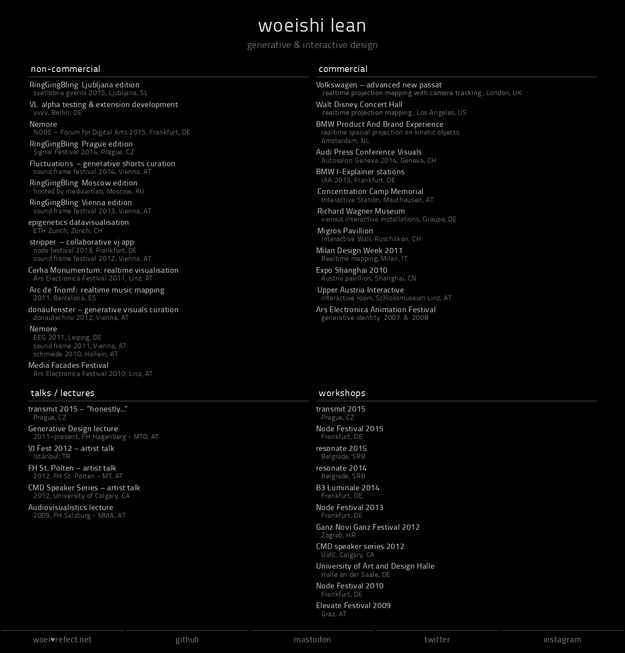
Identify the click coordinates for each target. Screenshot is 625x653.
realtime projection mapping (367, 112)
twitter (437, 639)
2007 (392, 317)
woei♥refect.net (62, 639)
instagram (563, 639)
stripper (43, 241)
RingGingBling (54, 84)
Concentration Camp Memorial (370, 191)
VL (34, 104)
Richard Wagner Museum (361, 211)
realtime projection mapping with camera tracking (402, 92)
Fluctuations (51, 163)
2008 (420, 317)
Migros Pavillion (345, 230)
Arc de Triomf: (54, 289)
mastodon (312, 639)
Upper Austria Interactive (360, 289)
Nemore (43, 124)
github (187, 639)
